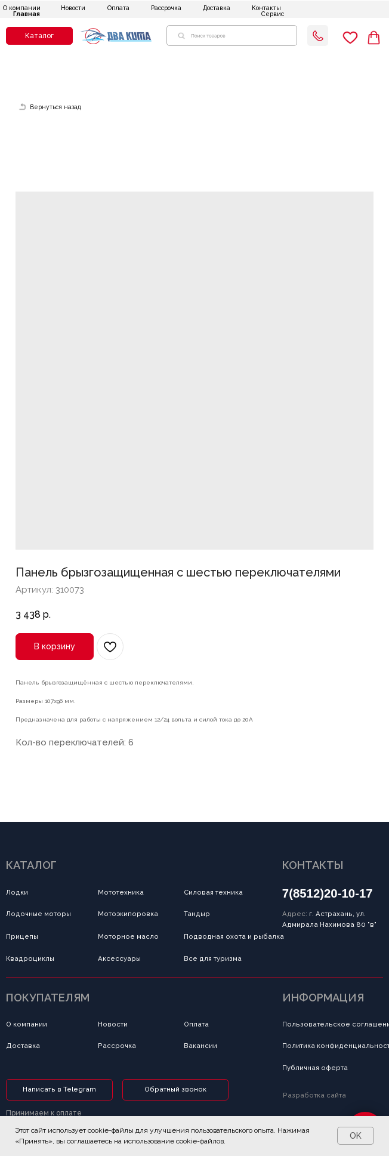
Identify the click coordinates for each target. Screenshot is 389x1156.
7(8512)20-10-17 (327, 893)
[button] (39, 36)
